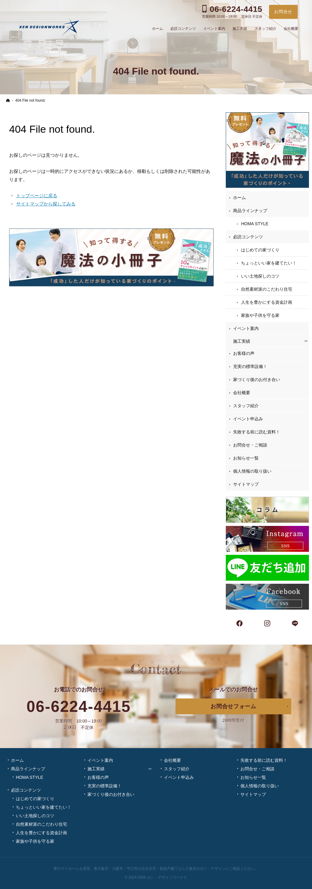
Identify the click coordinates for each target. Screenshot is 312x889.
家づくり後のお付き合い (256, 379)
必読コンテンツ (248, 236)
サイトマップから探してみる (46, 203)
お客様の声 (243, 353)
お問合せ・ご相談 (250, 445)
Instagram (267, 622)
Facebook (239, 622)
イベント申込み (248, 418)
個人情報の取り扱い (252, 471)
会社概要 (241, 392)
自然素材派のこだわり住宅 (266, 289)
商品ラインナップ (250, 210)
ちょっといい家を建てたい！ (268, 263)
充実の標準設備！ (250, 366)
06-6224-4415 (79, 706)
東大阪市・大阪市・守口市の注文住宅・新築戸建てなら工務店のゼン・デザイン (159, 868)
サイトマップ (246, 484)
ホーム (239, 197)
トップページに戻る (36, 195)
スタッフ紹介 (246, 405)
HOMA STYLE (254, 223)
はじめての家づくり (260, 249)
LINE (295, 622)
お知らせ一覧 (246, 458)
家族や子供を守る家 (260, 315)
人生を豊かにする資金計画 (266, 302)
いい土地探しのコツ (260, 276)
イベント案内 (246, 328)
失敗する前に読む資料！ (256, 431)
